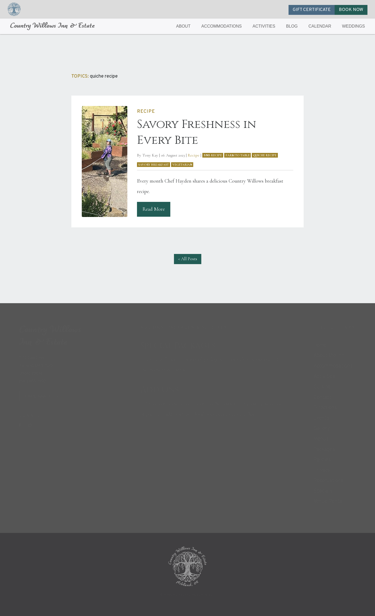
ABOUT (183, 26)
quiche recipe (265, 155)
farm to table (238, 155)
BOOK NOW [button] (351, 10)
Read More (153, 209)
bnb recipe (213, 155)
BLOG (292, 26)
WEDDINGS (353, 26)
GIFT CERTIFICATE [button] (312, 10)
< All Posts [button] (187, 259)
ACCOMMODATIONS (221, 26)
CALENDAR (320, 26)
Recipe (193, 155)
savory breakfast (153, 164)
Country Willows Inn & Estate (52, 26)
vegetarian (182, 164)
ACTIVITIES (264, 26)
